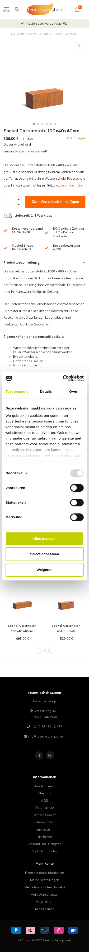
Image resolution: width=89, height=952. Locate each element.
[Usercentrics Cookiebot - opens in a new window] (63, 378)
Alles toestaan (45, 539)
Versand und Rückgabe (44, 844)
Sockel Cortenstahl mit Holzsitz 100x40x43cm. (66, 631)
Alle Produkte (44, 909)
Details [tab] (46, 391)
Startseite (18, 33)
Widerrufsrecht (44, 815)
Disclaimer (44, 837)
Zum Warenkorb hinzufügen (55, 202)
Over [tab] (73, 391)
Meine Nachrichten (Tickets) (44, 887)
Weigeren (44, 570)
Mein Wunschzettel (44, 894)
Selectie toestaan (44, 554)
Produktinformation (45, 851)
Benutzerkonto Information (44, 873)
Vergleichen (44, 901)
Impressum (44, 829)
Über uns (44, 793)
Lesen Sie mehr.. (72, 185)
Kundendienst (44, 786)
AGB (44, 800)
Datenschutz (44, 808)
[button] (34, 124)
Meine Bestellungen (44, 880)
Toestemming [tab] (17, 391)
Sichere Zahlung (44, 822)
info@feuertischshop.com (47, 736)
